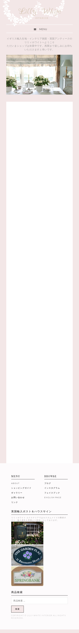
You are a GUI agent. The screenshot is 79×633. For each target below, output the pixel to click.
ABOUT (15, 483)
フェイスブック (52, 493)
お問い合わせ (18, 497)
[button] (39, 28)
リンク (14, 502)
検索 (17, 609)
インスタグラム (52, 488)
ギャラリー (16, 493)
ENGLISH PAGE (52, 497)
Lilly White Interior (39, 12)
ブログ (47, 483)
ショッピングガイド (21, 488)
